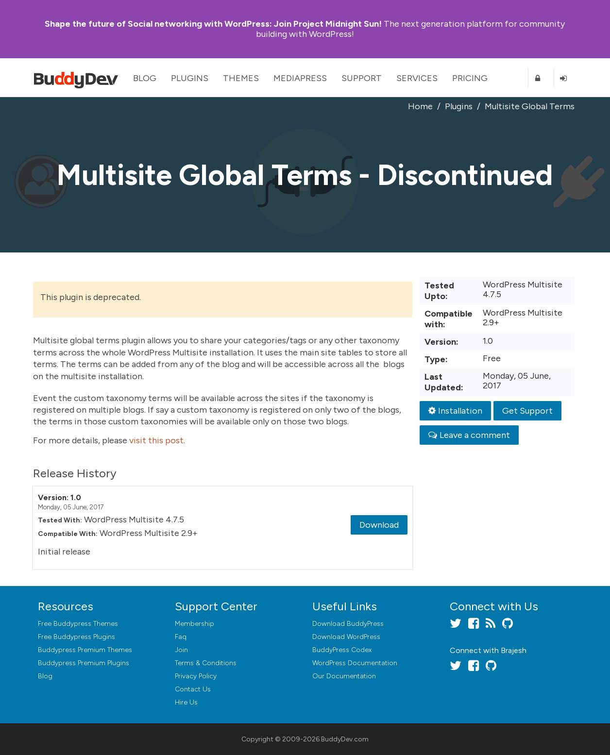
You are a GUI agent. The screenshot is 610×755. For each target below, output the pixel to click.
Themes (241, 78)
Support (361, 78)
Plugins (189, 78)
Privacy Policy (196, 676)
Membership (194, 624)
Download (379, 525)
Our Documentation (344, 676)
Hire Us (186, 702)
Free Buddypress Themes (78, 624)
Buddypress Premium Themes (85, 650)
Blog (144, 78)
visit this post (156, 440)
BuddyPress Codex (342, 650)
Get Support (527, 410)
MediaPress (300, 78)
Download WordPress (346, 637)
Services (417, 78)
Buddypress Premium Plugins (83, 663)
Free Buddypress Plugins (76, 637)
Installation (455, 410)
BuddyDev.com (345, 739)
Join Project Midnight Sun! (213, 23)
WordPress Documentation (354, 663)
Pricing (470, 78)
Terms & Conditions (206, 663)
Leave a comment (469, 435)
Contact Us (193, 689)
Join (181, 650)
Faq (180, 637)
